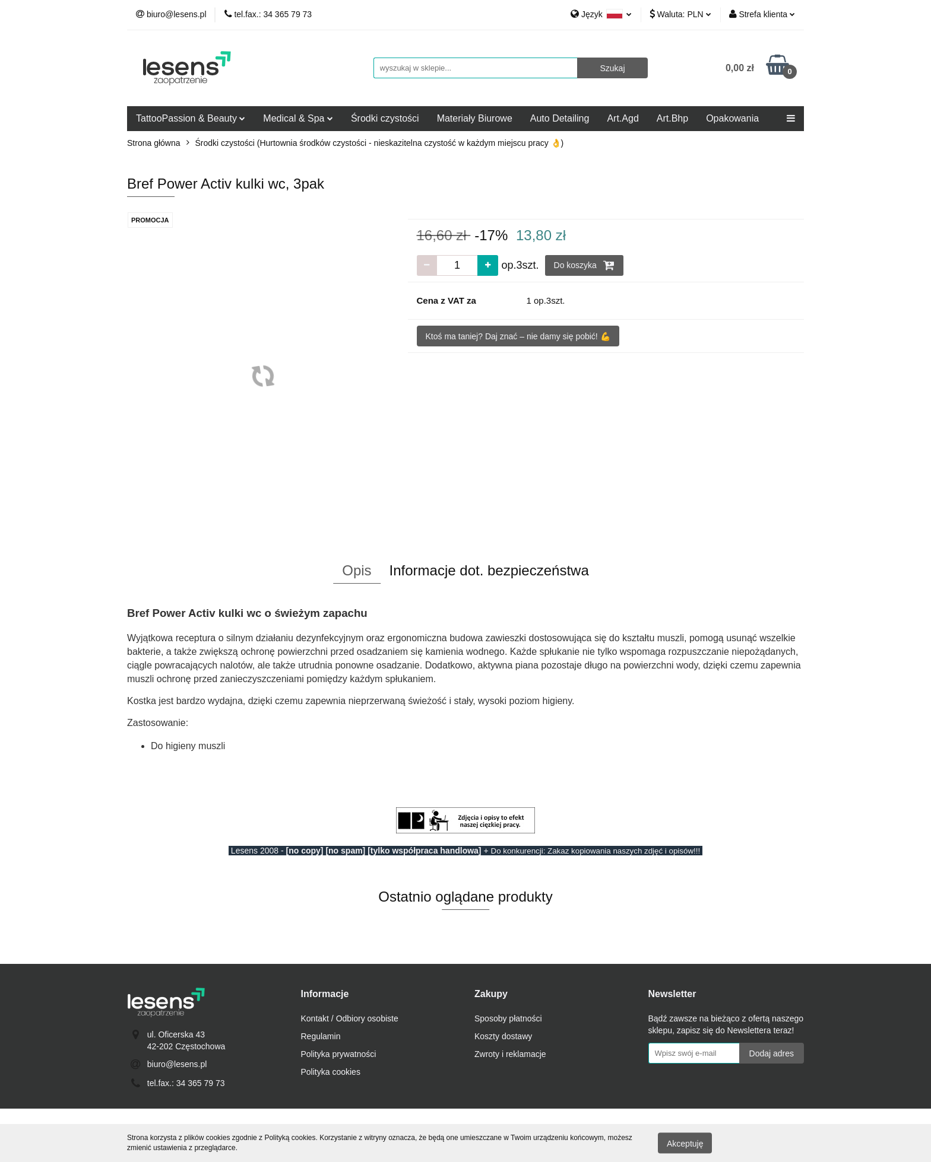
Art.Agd (622, 118)
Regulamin (321, 1036)
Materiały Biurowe (474, 118)
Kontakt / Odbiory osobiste (349, 1018)
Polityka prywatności (338, 1054)
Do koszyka (584, 265)
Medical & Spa (298, 118)
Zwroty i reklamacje (510, 1054)
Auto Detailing (560, 118)
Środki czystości (385, 118)
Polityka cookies (330, 1072)
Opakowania (732, 118)
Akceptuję (685, 1143)
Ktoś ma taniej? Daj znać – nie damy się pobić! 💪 (518, 336)
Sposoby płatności (508, 1018)
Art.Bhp (672, 118)
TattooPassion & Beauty (190, 118)
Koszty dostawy (503, 1036)
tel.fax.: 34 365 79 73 (186, 1083)
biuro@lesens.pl (177, 1064)
